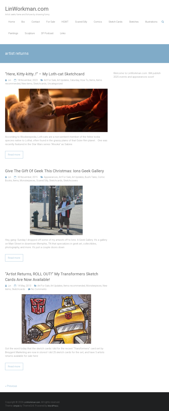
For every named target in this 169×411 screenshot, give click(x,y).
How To (84, 80)
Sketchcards (40, 83)
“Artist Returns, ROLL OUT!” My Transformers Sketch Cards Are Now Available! (51, 277)
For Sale (50, 21)
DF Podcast (47, 33)
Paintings (13, 33)
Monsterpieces (27, 180)
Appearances (51, 177)
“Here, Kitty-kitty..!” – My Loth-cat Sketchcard (44, 74)
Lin (9, 80)
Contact (36, 21)
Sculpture (30, 33)
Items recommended (74, 285)
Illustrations (151, 21)
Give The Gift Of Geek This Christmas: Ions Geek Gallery (54, 171)
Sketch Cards (115, 21)
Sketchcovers (70, 180)
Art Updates (63, 80)
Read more (14, 154)
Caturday (74, 80)
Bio (23, 21)
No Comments (39, 289)
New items (26, 83)
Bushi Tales (91, 177)
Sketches (134, 21)
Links (63, 33)
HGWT (65, 21)
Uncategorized (55, 83)
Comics (98, 21)
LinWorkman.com (27, 8)
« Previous (11, 386)
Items (92, 80)
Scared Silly (81, 21)
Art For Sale (50, 80)
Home (11, 21)
